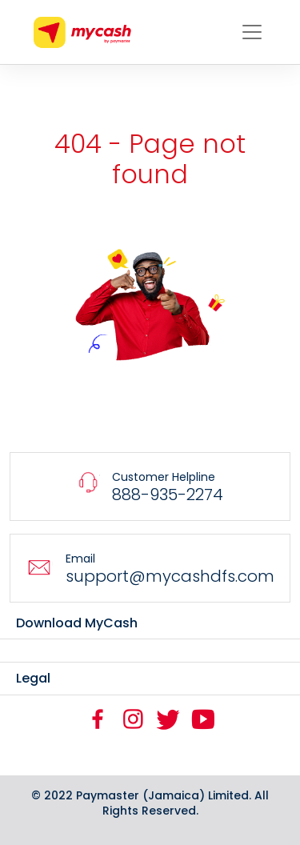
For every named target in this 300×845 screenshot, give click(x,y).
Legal (33, 678)
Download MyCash (77, 623)
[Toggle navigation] (252, 32)
